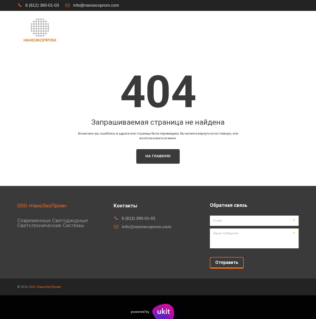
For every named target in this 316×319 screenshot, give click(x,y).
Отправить (226, 262)
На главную (158, 156)
